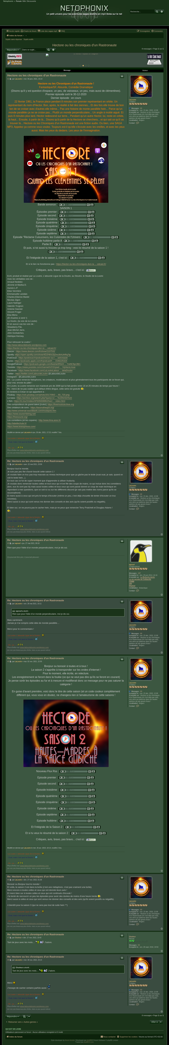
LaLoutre (132, 99)
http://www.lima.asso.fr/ (50, 419)
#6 (8, 879)
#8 (8, 959)
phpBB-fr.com (89, 1041)
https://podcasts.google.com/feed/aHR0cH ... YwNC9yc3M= (52, 363)
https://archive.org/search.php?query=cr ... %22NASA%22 (44, 397)
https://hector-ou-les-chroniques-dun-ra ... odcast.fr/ (81, 263)
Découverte (31, 1)
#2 (8, 464)
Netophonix (8, 1)
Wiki (24, 1)
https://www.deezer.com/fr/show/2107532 (35, 350)
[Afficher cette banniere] (80, 65)
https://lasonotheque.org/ (42, 407)
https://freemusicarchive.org (61, 403)
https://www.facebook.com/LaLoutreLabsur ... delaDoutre (45, 370)
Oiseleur (132, 936)
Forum (19, 1)
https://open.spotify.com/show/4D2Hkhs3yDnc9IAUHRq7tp (43, 354)
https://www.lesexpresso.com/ (21, 426)
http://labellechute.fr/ (17, 422)
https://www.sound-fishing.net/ (21, 413)
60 (141, 108)
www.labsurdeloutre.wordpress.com (34, 450)
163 (130, 583)
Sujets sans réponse (13, 39)
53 (139, 944)
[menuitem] (28, 31)
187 (139, 572)
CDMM (131, 581)
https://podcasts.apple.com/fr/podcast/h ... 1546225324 (41, 360)
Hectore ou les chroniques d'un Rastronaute (84, 45)
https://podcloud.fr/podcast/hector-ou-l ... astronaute (43, 357)
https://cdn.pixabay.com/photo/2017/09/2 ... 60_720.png (43, 394)
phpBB (89, 1040)
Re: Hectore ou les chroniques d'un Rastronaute (35, 460)
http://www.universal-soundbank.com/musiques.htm (31, 410)
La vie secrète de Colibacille (140, 579)
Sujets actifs (28, 39)
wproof (132, 564)
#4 (8, 603)
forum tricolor (70, 1040)
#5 (8, 661)
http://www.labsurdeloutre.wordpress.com (27, 344)
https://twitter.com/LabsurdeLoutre (31, 373)
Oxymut (132, 585)
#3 (8, 543)
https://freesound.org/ (17, 416)
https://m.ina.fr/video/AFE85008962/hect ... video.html (39, 400)
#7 (8, 937)
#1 (8, 78)
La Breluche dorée (147, 576)
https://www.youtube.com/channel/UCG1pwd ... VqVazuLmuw (46, 366)
